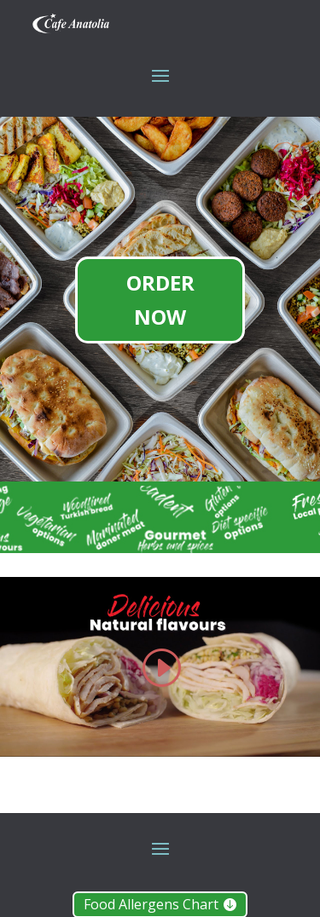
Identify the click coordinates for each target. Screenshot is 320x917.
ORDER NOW (160, 300)
